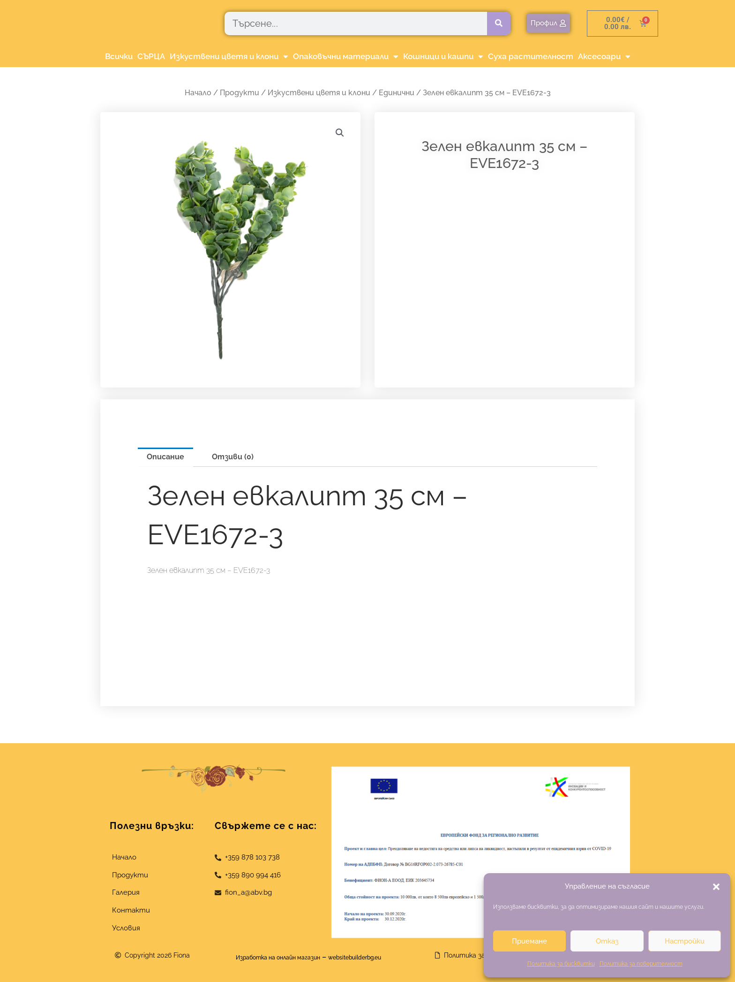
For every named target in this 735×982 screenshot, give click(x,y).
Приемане (529, 941)
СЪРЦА (151, 56)
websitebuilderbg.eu (371, 956)
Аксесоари (604, 56)
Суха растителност (530, 56)
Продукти (239, 92)
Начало (198, 92)
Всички (119, 56)
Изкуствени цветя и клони (229, 56)
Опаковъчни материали (345, 56)
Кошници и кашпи (443, 56)
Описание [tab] (165, 456)
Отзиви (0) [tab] (233, 456)
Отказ (607, 941)
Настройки (685, 941)
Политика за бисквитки (561, 963)
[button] (716, 886)
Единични (396, 92)
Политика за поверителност (641, 963)
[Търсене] (498, 23)
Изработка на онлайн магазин (267, 956)
